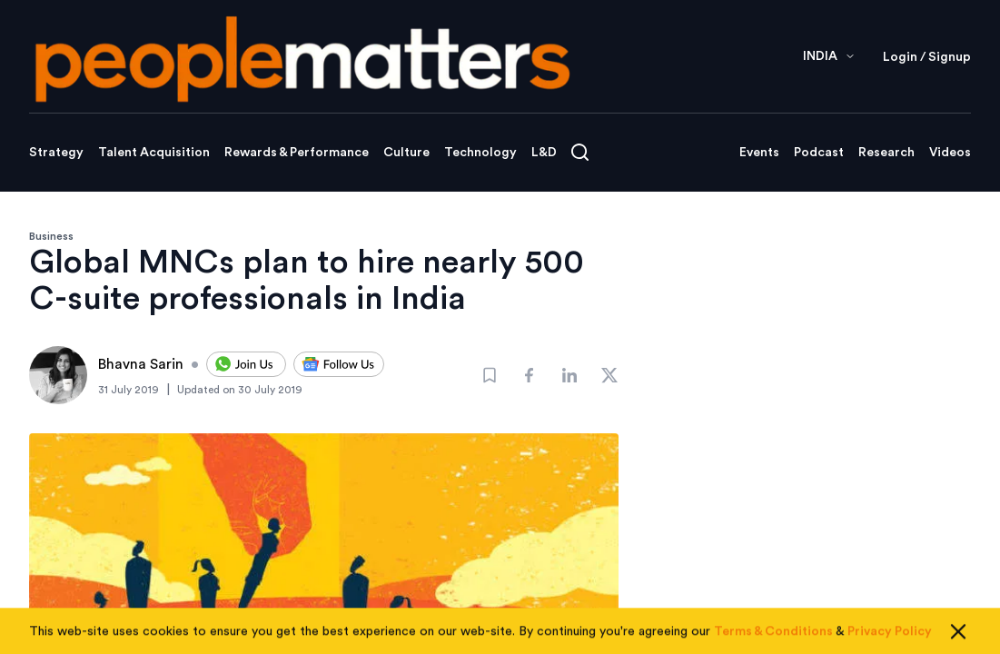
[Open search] (580, 152)
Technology (480, 152)
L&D (544, 152)
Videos (950, 152)
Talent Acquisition (154, 152)
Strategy (56, 152)
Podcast (819, 152)
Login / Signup (927, 57)
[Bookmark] (489, 375)
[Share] (529, 375)
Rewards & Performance (296, 152)
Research (886, 152)
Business (51, 236)
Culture (406, 152)
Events (759, 152)
